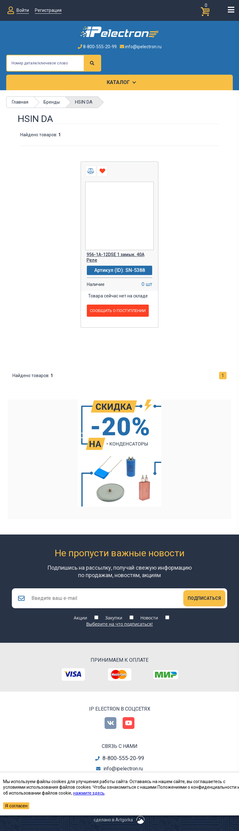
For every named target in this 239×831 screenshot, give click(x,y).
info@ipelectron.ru (141, 46)
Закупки (113, 618)
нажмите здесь (89, 793)
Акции (80, 618)
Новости (149, 618)
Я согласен (16, 805)
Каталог (118, 82)
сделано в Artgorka (113, 819)
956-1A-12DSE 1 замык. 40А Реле (115, 257)
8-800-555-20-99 (97, 46)
